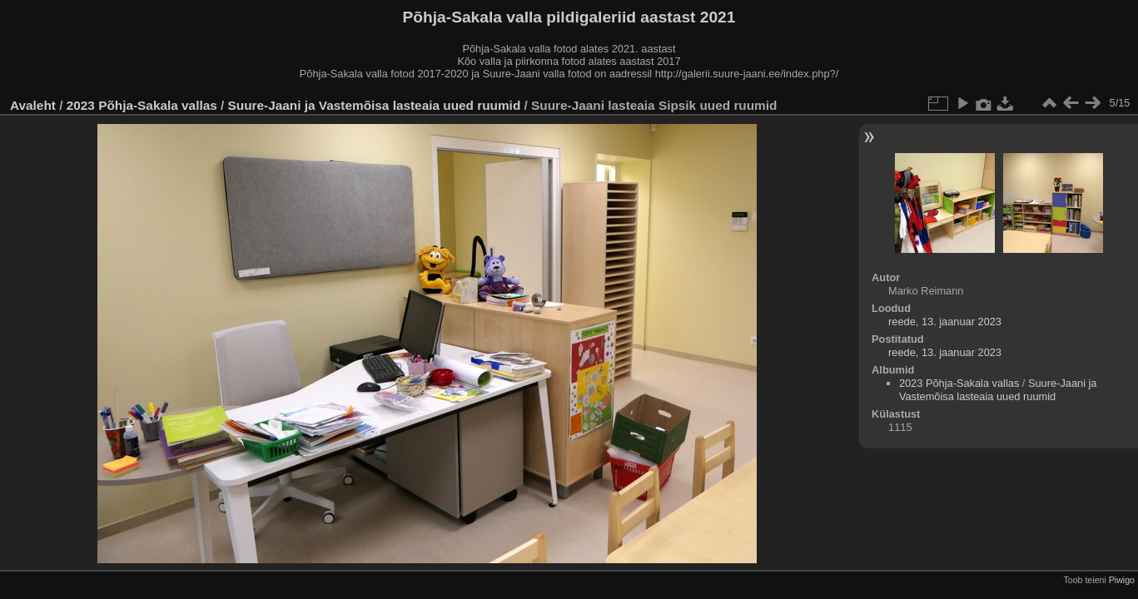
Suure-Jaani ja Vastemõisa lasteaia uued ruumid (374, 105)
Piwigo (1122, 580)
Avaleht (33, 105)
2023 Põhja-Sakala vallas (142, 105)
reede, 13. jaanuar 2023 (944, 321)
